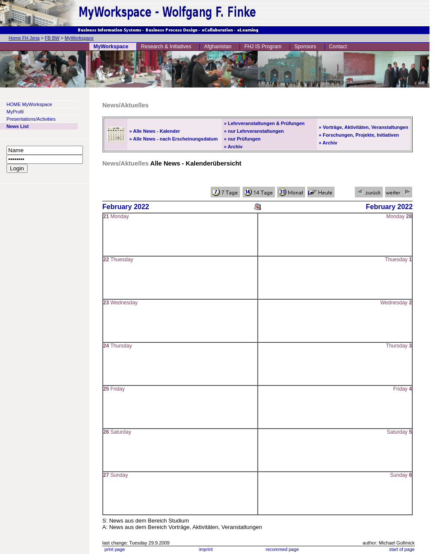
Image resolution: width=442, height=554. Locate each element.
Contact (338, 47)
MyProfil (15, 111)
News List (17, 126)
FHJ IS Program (262, 47)
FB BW (52, 38)
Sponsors (305, 47)
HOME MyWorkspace (29, 104)
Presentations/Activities (31, 119)
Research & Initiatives (166, 47)
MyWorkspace (79, 38)
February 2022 (125, 206)
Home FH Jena (24, 38)
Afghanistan (217, 47)
